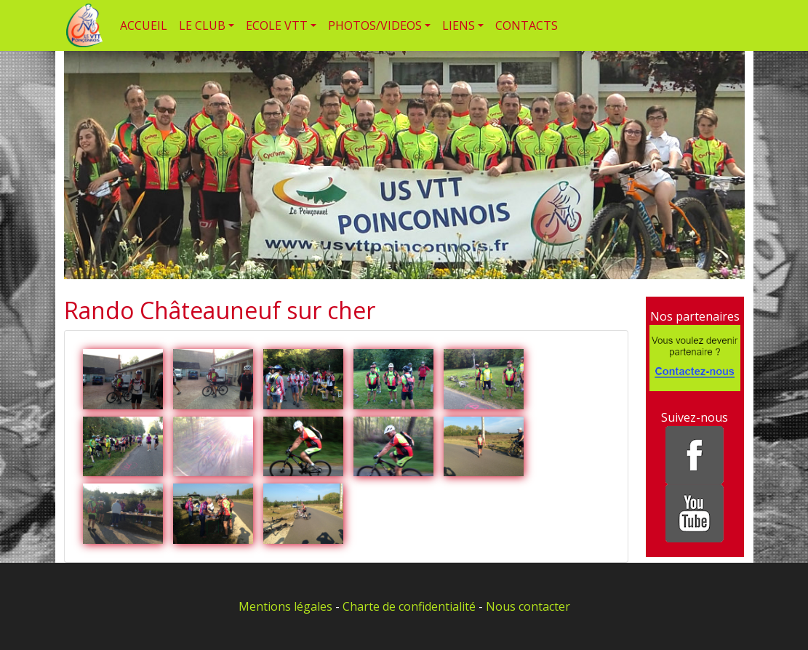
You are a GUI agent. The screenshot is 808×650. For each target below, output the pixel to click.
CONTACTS (526, 25)
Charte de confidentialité (409, 606)
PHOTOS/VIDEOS (375, 25)
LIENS (458, 25)
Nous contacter (528, 606)
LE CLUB (202, 25)
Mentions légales (285, 606)
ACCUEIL (143, 25)
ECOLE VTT (277, 25)
